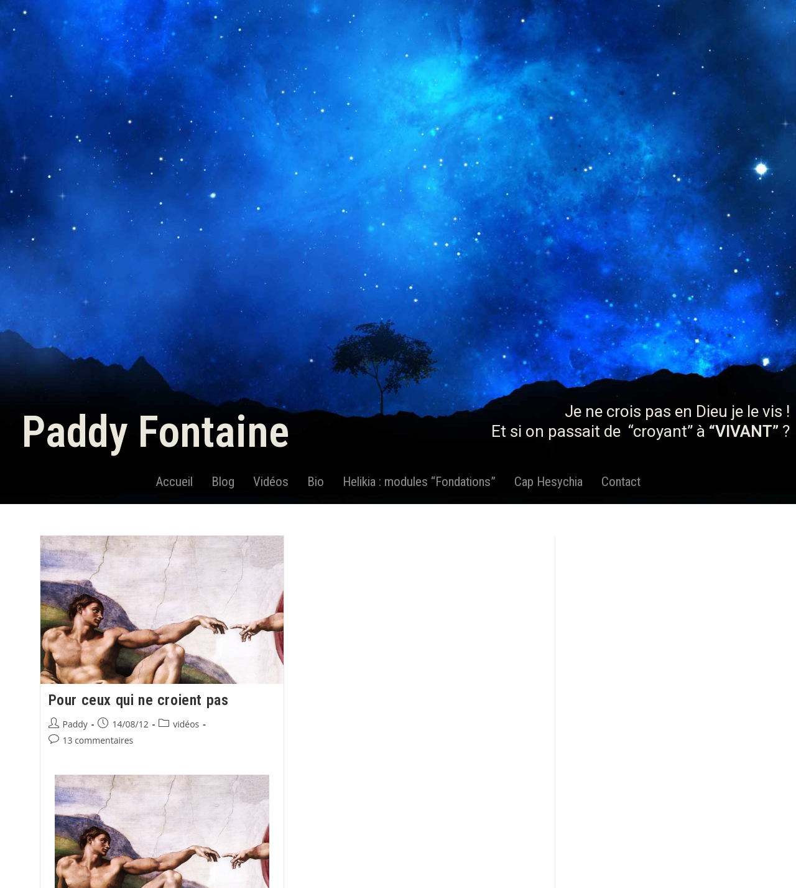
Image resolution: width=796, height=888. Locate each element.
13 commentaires (98, 740)
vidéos (186, 724)
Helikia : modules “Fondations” (419, 481)
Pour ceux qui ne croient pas (139, 700)
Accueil (174, 481)
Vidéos (271, 481)
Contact (621, 481)
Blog (222, 481)
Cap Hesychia (548, 481)
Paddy (75, 724)
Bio (315, 481)
